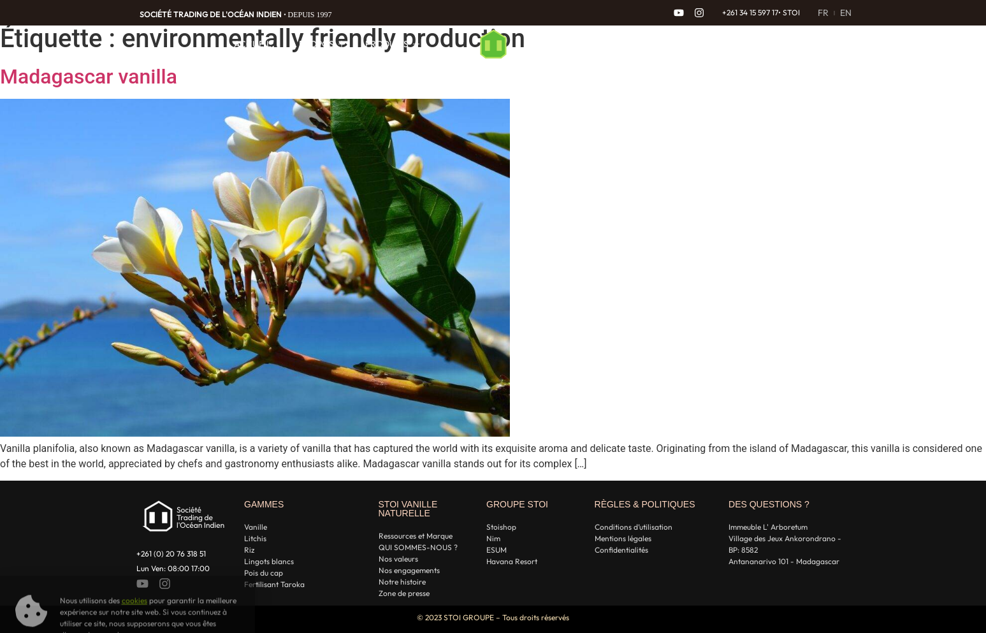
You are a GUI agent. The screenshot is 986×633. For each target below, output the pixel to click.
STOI (791, 12)
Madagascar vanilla (88, 76)
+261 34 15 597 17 (750, 12)
